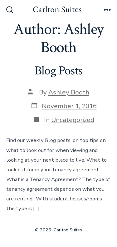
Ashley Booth (68, 92)
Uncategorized (72, 119)
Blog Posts (58, 71)
